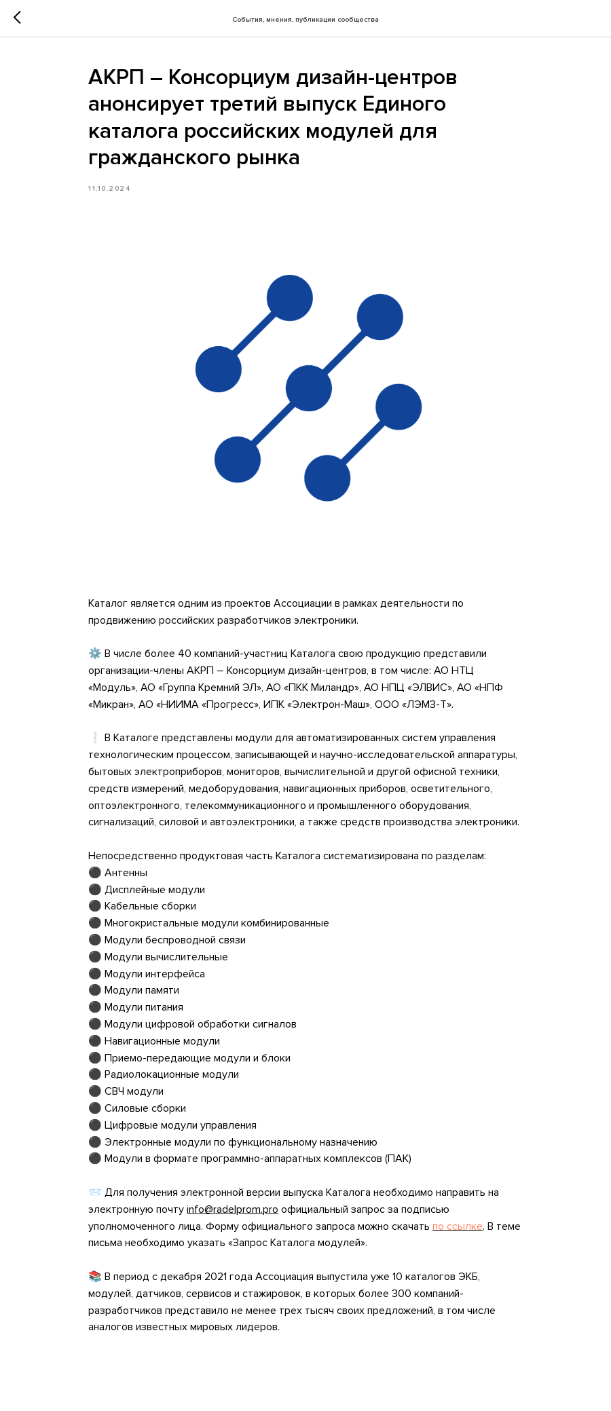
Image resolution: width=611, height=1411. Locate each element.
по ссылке (457, 1226)
